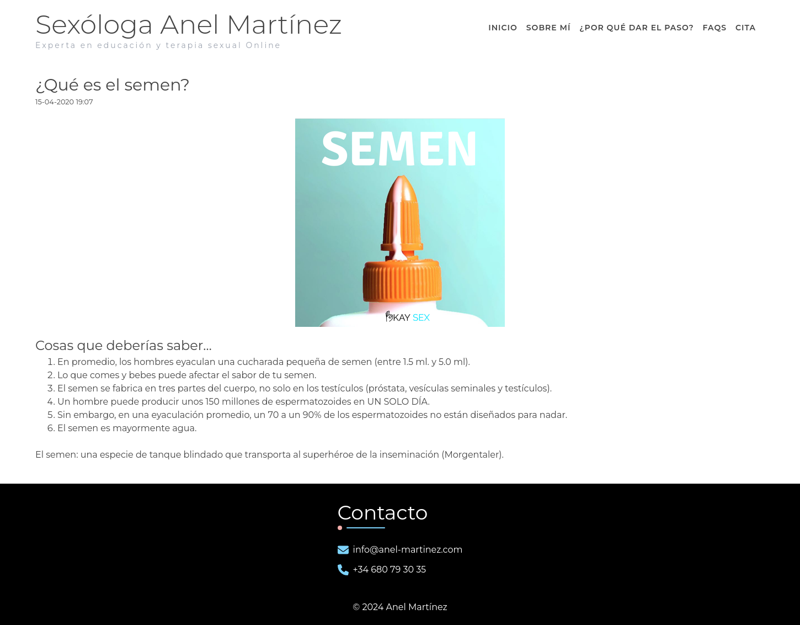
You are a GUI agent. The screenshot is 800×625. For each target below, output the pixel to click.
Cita (745, 28)
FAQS (715, 28)
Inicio (503, 28)
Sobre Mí (548, 28)
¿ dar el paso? (636, 28)
